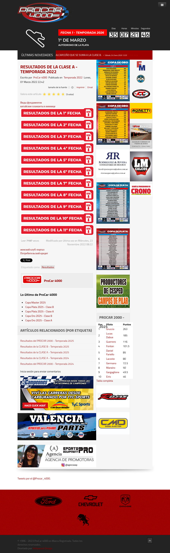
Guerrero (111, 342)
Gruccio (110, 329)
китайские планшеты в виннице (37, 106)
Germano (111, 363)
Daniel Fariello (110, 352)
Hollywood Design (42, 548)
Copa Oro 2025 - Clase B (38, 316)
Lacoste (110, 359)
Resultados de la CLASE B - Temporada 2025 (44, 346)
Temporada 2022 (73, 77)
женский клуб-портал (32, 249)
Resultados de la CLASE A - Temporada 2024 (44, 358)
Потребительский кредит (34, 253)
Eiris (108, 377)
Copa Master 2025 (35, 302)
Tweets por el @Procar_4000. (34, 478)
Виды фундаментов (31, 102)
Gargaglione (112, 372)
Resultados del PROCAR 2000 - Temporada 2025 (47, 341)
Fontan (110, 346)
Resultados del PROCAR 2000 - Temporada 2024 (47, 364)
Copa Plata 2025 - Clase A (39, 311)
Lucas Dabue (109, 335)
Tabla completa (104, 381)
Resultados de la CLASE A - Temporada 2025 (44, 352)
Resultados (48, 267)
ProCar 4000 (40, 77)
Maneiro (110, 368)
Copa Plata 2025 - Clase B (39, 307)
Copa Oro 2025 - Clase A (38, 320)
